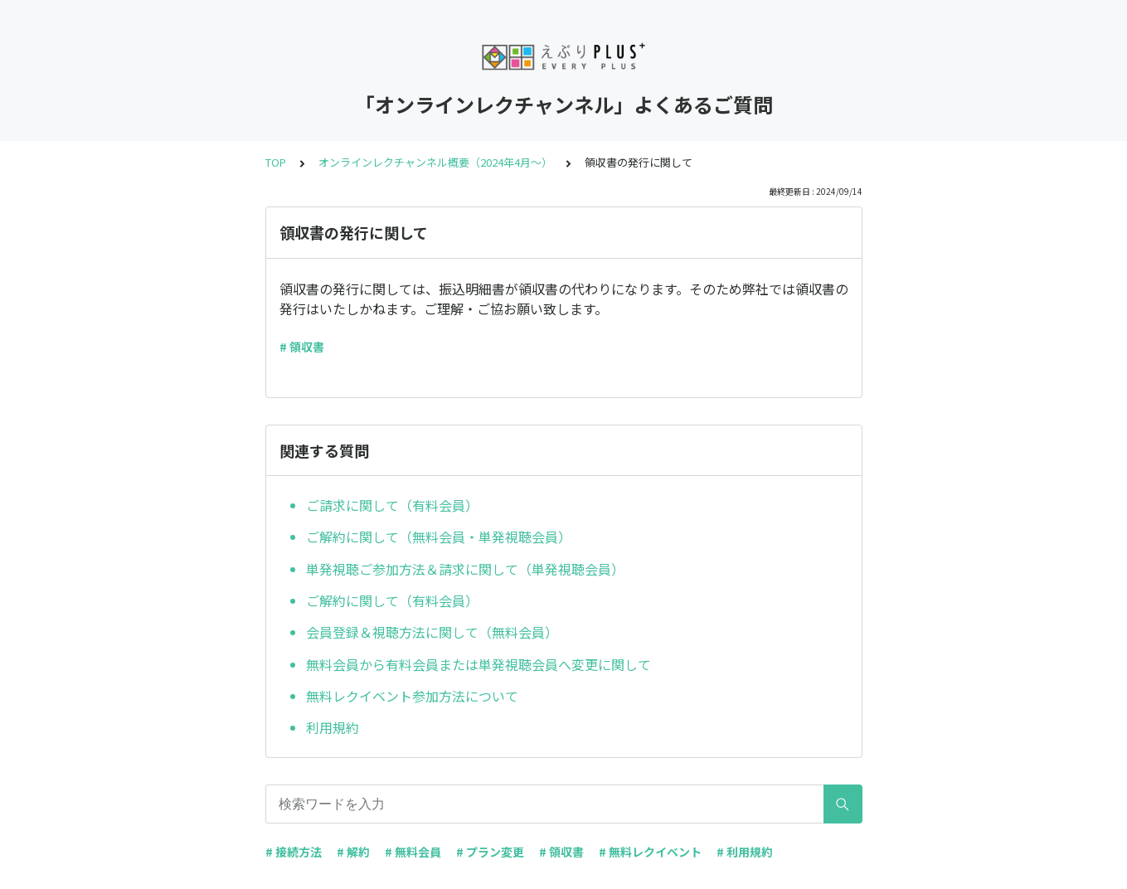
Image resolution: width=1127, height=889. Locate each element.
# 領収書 (301, 346)
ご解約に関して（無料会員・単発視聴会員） (438, 537)
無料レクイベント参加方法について (412, 696)
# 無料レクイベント (650, 851)
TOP (275, 162)
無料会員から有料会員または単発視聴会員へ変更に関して (478, 664)
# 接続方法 (293, 851)
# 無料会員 (413, 851)
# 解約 (353, 851)
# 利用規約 (745, 851)
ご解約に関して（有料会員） (392, 600)
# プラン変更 (490, 851)
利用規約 (332, 727)
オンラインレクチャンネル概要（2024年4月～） (435, 162)
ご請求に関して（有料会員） (392, 505)
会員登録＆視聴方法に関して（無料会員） (432, 632)
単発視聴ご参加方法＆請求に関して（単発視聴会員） (465, 569)
